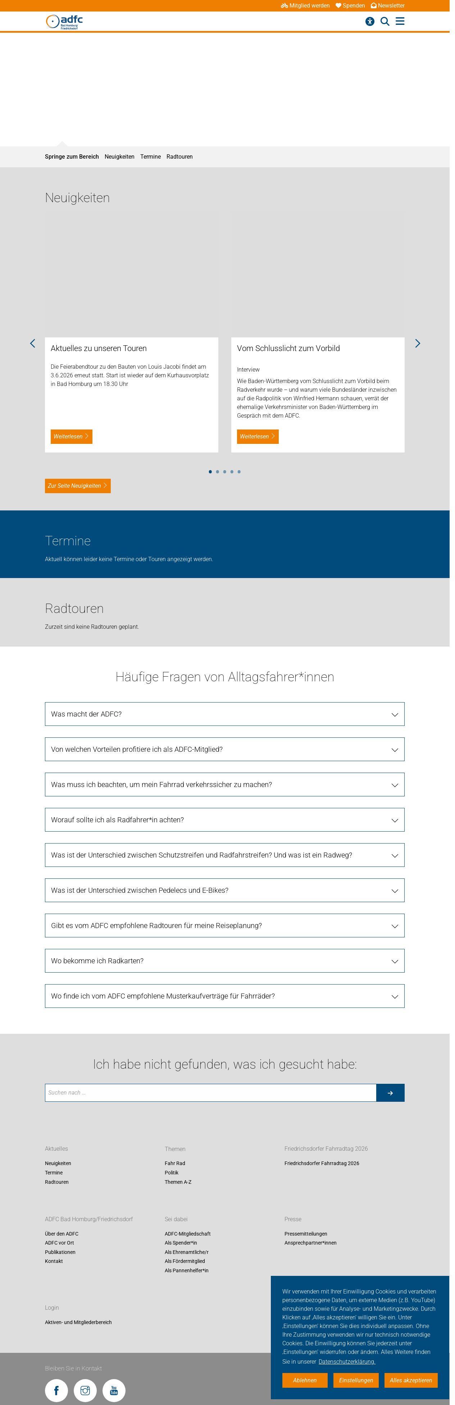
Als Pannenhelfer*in (187, 1270)
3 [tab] (224, 470)
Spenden (350, 5)
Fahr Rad (175, 1164)
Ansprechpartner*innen (311, 1243)
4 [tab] (232, 470)
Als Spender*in (181, 1243)
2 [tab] (217, 470)
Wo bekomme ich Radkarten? (97, 960)
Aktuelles (56, 1149)
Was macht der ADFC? (86, 714)
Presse (293, 1219)
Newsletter (388, 5)
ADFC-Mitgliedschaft (188, 1234)
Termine (150, 156)
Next (417, 344)
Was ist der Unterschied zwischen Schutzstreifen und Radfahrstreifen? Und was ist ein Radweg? (201, 855)
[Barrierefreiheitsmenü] (369, 22)
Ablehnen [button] (305, 1380)
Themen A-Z (178, 1182)
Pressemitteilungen (306, 1234)
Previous (32, 344)
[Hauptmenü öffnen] (400, 21)
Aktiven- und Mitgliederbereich (78, 1322)
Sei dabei (176, 1219)
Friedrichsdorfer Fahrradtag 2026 (326, 1149)
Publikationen (60, 1252)
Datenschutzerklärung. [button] (347, 1361)
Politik (171, 1173)
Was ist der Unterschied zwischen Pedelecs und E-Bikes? (139, 890)
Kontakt (54, 1261)
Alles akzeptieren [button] (411, 1380)
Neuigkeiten (120, 156)
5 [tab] (239, 470)
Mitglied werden (305, 5)
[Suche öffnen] (385, 22)
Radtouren (180, 156)
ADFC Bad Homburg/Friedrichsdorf (89, 1219)
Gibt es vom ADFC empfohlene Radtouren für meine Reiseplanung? (156, 925)
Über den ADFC (61, 1234)
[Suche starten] (390, 1092)
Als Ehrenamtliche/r (187, 1252)
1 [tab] (210, 470)
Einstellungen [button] (356, 1380)
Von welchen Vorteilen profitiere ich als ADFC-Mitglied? (137, 749)
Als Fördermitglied (185, 1261)
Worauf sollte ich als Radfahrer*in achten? (117, 819)
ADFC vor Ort (59, 1243)
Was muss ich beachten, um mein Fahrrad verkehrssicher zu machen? (161, 784)
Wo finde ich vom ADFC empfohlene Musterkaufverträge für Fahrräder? (163, 996)
